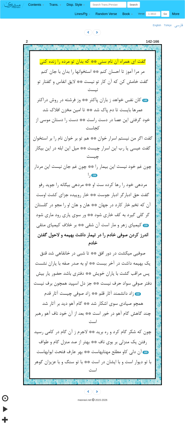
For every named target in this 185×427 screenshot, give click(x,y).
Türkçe (168, 25)
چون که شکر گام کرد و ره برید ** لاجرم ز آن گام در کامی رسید (92, 332)
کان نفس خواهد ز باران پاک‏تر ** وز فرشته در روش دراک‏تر (89, 100)
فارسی (178, 25)
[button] (36, 4)
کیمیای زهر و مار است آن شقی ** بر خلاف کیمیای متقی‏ (89, 225)
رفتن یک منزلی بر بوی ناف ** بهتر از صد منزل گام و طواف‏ (92, 342)
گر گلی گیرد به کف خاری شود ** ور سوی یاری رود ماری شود (92, 215)
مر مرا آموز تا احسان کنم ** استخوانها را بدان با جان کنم (92, 72)
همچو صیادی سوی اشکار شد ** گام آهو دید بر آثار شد (92, 304)
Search (133, 4)
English (157, 25)
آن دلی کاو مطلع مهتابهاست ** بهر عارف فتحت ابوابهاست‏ (89, 352)
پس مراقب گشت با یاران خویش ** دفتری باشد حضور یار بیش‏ (92, 274)
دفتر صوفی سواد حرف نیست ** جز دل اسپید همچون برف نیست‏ (92, 284)
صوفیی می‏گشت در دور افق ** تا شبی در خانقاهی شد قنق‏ (92, 253)
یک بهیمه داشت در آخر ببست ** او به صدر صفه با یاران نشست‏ (92, 264)
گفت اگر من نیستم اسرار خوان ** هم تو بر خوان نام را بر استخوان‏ (92, 138)
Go (165, 13)
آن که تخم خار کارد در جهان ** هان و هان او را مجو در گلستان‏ (92, 205)
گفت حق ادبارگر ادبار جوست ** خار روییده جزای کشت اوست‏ (92, 195)
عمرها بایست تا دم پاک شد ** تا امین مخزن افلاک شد (92, 110)
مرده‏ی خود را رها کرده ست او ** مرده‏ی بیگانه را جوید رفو (92, 185)
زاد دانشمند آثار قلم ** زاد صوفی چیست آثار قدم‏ (89, 294)
